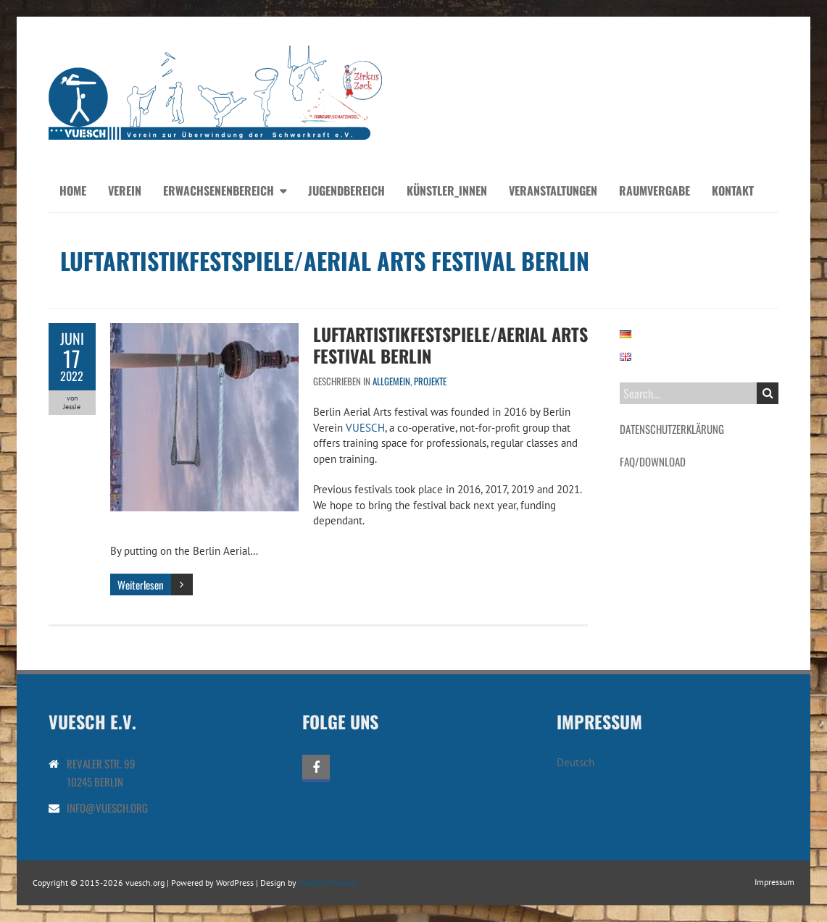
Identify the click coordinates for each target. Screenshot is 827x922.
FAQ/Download (653, 461)
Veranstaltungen (553, 190)
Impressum (774, 881)
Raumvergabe (654, 190)
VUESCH (365, 428)
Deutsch (575, 762)
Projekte (430, 381)
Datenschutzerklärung (672, 429)
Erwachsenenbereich (218, 190)
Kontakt (733, 190)
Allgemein (391, 381)
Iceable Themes (328, 882)
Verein (124, 190)
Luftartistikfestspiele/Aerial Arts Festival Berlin (450, 345)
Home (72, 190)
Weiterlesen (140, 584)
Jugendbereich (346, 190)
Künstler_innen (447, 190)
